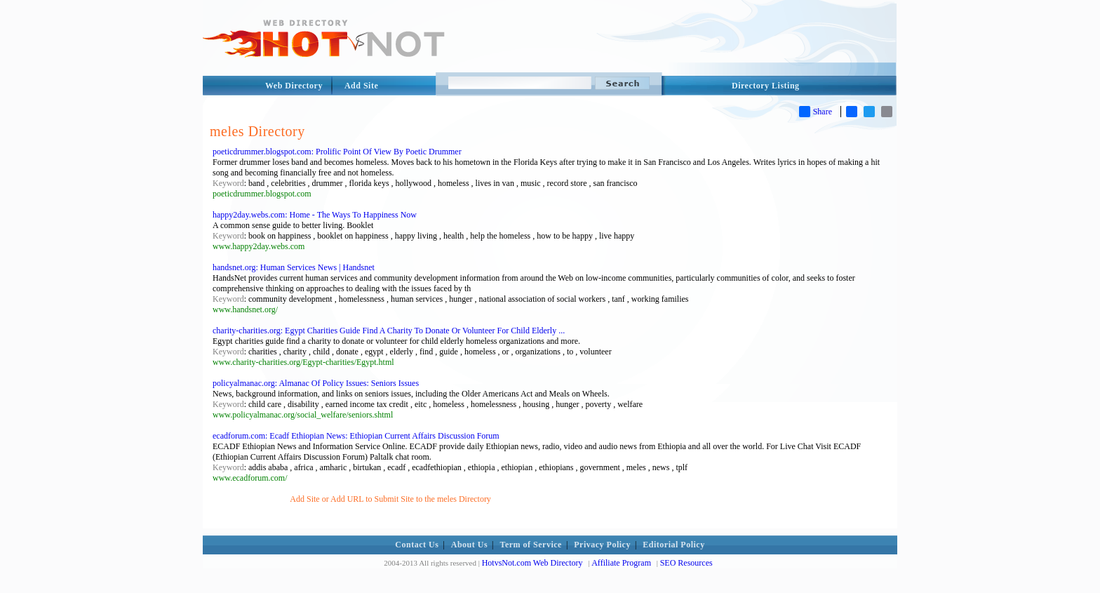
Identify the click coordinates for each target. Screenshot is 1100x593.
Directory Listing (766, 86)
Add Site (361, 86)
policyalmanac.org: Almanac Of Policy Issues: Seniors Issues (316, 383)
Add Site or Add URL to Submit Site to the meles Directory (390, 499)
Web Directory (294, 86)
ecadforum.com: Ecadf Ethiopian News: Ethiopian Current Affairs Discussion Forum (356, 436)
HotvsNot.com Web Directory (532, 563)
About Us (469, 544)
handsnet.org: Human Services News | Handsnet (294, 267)
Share (815, 111)
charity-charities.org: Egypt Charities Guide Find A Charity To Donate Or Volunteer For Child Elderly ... (389, 330)
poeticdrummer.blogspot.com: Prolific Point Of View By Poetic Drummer (337, 151)
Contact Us (416, 544)
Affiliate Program (621, 563)
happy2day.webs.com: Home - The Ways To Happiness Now (315, 215)
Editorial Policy (673, 544)
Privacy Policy (602, 544)
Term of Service (531, 544)
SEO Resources (686, 563)
